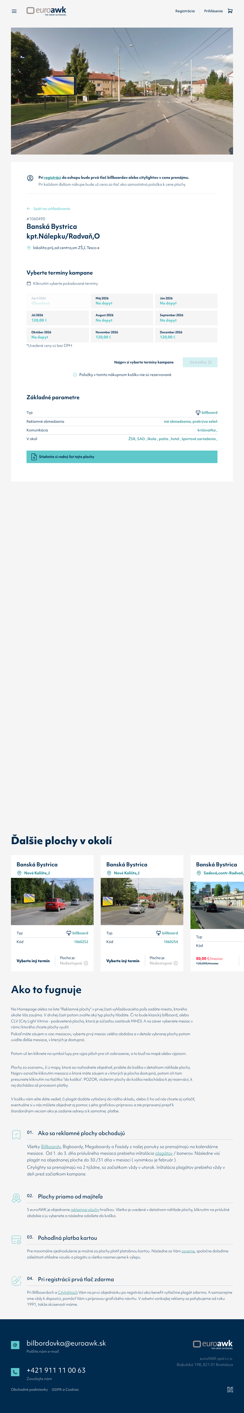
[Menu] (14, 11)
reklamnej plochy (85, 1209)
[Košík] (230, 11)
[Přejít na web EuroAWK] (213, 1344)
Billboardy (51, 1146)
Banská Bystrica (37, 864)
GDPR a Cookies (65, 1389)
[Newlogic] (230, 1390)
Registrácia (185, 11)
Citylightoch (68, 1292)
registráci (52, 177)
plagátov (164, 1153)
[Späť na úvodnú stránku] (47, 11)
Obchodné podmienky (29, 1389)
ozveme (188, 1251)
